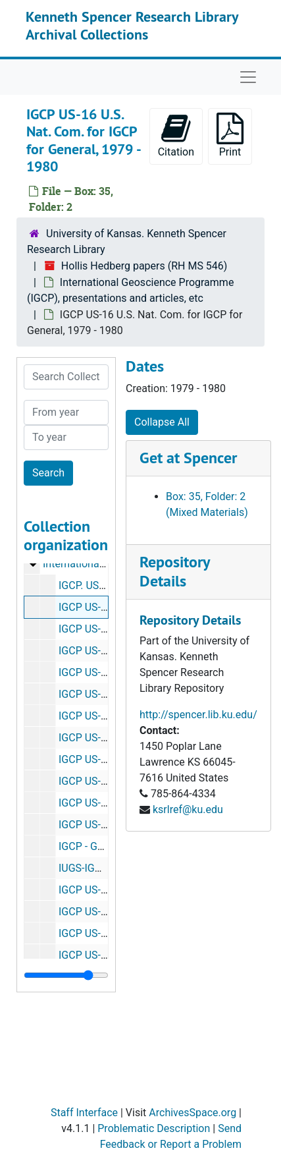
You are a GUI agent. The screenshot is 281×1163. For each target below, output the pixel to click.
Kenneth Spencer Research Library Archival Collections (132, 25)
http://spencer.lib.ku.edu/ (198, 714)
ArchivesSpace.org (192, 1112)
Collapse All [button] (162, 422)
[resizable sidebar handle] (66, 975)
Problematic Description (153, 1128)
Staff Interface (84, 1112)
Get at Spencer (188, 457)
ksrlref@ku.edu (188, 809)
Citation (176, 135)
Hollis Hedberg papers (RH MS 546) (144, 266)
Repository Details (174, 571)
